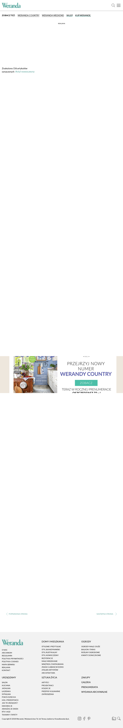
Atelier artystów (50, 670)
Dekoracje (7, 706)
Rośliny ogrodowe (90, 652)
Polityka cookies (10, 661)
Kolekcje (46, 688)
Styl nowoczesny (50, 655)
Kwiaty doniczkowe (91, 655)
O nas (4, 650)
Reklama (6, 667)
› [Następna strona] (106, 614)
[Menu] (118, 5)
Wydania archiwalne (94, 691)
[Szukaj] (113, 5)
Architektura (48, 673)
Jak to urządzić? (10, 703)
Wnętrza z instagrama (53, 664)
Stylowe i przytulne (51, 646)
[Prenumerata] (114, 719)
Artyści (45, 682)
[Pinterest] (89, 719)
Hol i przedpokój (10, 700)
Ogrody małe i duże (90, 646)
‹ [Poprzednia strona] (17, 614)
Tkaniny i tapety (9, 715)
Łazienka (6, 691)
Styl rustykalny (49, 652)
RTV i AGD (6, 712)
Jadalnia (6, 688)
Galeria (86, 682)
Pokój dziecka (9, 697)
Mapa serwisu (8, 664)
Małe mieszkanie (49, 661)
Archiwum (7, 653)
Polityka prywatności (12, 659)
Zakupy (85, 677)
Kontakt (6, 670)
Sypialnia (6, 694)
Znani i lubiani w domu (53, 667)
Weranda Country (28, 15)
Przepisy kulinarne (51, 691)
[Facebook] (84, 719)
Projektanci (48, 685)
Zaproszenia (48, 694)
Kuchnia (6, 685)
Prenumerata (89, 687)
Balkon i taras (88, 649)
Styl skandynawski (51, 649)
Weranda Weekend (53, 15)
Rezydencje (47, 658)
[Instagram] (79, 719)
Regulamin (7, 656)
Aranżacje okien (10, 709)
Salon (5, 682)
